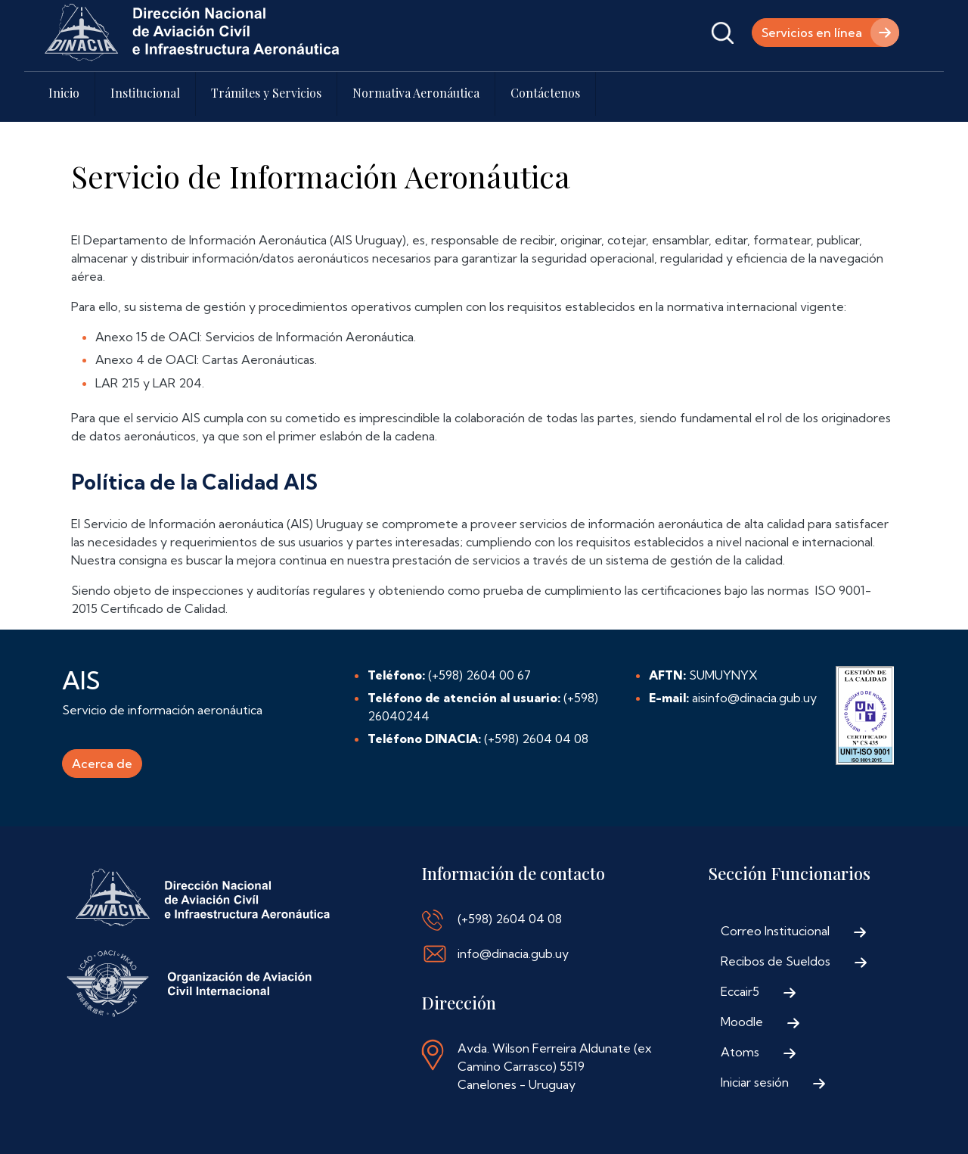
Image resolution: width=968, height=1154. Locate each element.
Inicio (63, 93)
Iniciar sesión (755, 1082)
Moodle (742, 1021)
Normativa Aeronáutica (415, 93)
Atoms (740, 1051)
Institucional (145, 93)
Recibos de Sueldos (775, 961)
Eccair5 (740, 991)
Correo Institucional (775, 930)
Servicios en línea (812, 32)
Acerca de (102, 763)
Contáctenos (545, 93)
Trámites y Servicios (266, 93)
